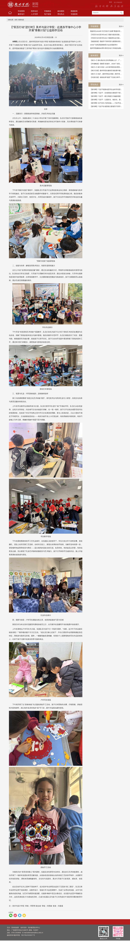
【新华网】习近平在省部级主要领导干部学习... (106, 106)
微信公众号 (103, 938)
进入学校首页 (118, 2)
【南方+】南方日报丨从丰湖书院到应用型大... (106, 67)
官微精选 (47, 11)
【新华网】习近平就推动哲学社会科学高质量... (106, 89)
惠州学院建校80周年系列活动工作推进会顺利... (107, 48)
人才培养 (34, 14)
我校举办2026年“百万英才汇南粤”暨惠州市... (106, 31)
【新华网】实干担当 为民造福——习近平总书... (107, 103)
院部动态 (34, 11)
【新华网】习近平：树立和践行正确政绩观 (105, 96)
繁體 (110, 2)
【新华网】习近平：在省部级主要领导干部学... (106, 93)
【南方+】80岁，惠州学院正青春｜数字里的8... (107, 74)
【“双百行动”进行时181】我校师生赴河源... (105, 38)
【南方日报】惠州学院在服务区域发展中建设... (106, 70)
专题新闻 (74, 14)
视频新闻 (74, 11)
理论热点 (60, 14)
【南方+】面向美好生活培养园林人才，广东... (106, 60)
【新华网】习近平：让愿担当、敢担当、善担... (106, 99)
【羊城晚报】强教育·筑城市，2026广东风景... (106, 64)
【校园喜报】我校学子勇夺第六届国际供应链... (106, 41)
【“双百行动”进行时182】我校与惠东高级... (105, 34)
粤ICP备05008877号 (28, 935)
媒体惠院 (60, 11)
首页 (16, 20)
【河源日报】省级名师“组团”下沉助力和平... (105, 77)
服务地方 (21, 14)
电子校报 (47, 14)
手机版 (118, 938)
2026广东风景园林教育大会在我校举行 (104, 45)
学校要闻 (21, 11)
